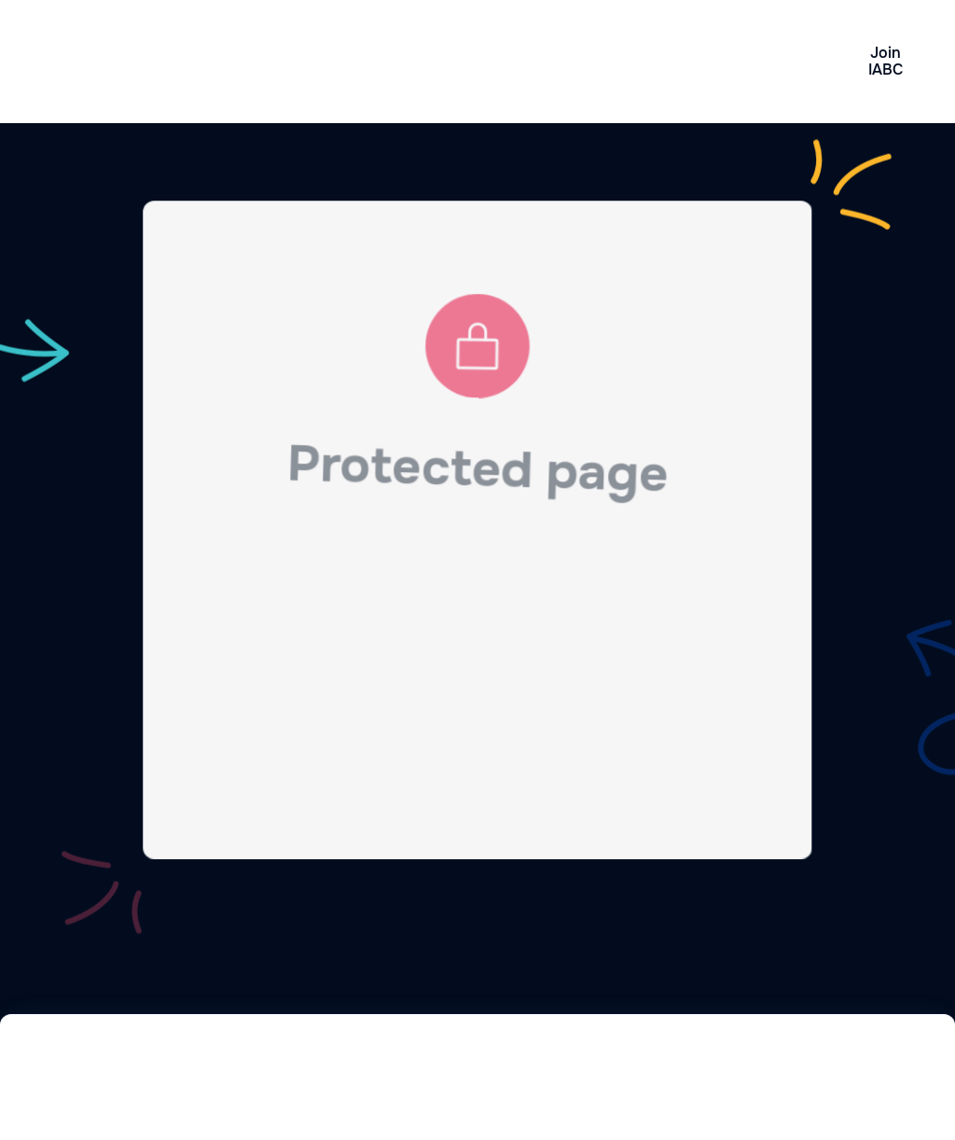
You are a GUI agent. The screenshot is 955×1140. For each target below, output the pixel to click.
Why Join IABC (302, 62)
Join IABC (885, 61)
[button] (539, 61)
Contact (758, 61)
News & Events (415, 61)
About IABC (646, 61)
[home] (137, 61)
